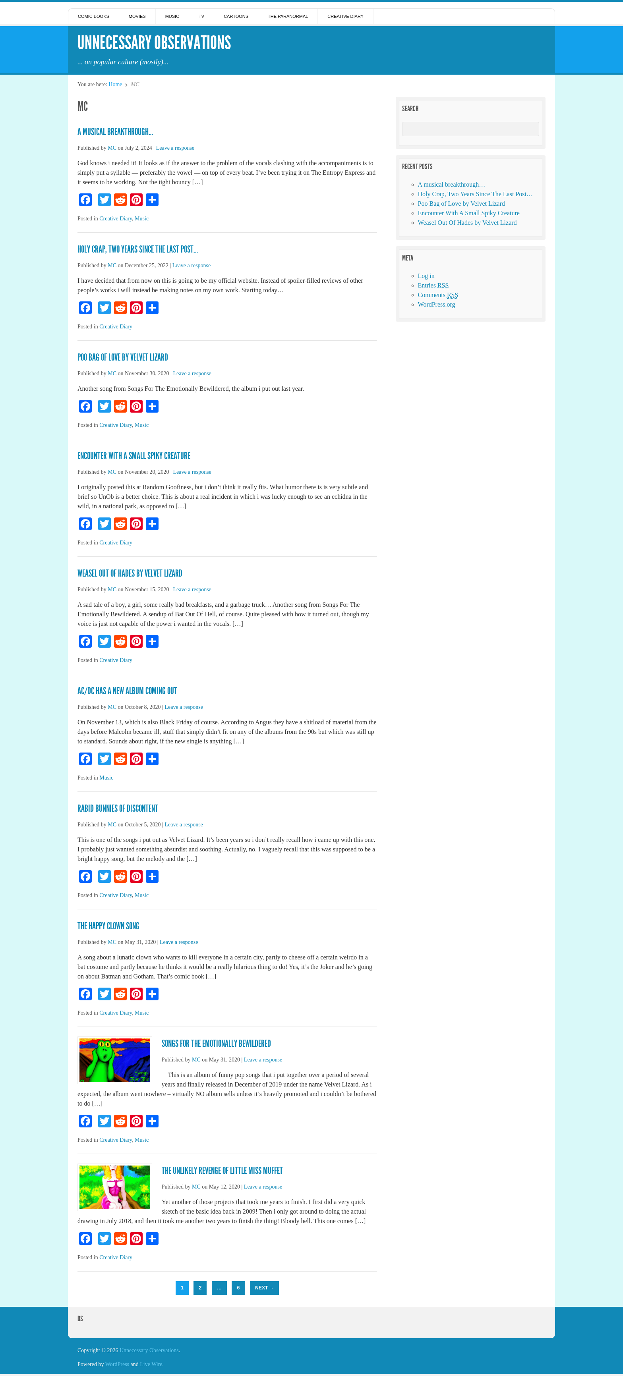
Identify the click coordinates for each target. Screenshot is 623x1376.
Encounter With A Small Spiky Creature (133, 455)
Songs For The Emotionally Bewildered (216, 1043)
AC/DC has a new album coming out (127, 691)
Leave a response (175, 148)
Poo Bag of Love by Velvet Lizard (122, 357)
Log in (426, 275)
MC (112, 148)
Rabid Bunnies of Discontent (117, 808)
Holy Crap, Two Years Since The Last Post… (137, 249)
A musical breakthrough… (115, 131)
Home (115, 84)
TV (201, 16)
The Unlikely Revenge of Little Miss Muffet (222, 1170)
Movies (137, 16)
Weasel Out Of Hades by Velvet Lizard (129, 573)
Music (172, 16)
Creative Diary (345, 16)
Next (264, 1288)
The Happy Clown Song (108, 926)
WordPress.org (436, 304)
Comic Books (93, 16)
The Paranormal (288, 16)
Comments (438, 295)
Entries (433, 285)
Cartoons (236, 16)
